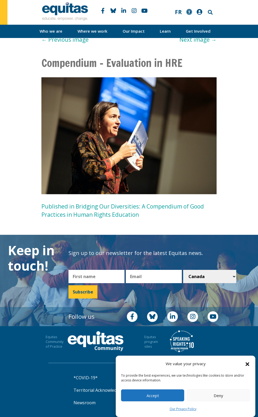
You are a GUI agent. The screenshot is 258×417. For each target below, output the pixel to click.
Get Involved (198, 31)
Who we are (51, 31)
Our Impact (134, 31)
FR (178, 12)
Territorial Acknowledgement (103, 390)
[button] (247, 364)
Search (210, 12)
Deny (218, 395)
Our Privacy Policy (183, 409)
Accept (153, 395)
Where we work (93, 31)
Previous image (65, 39)
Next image (198, 39)
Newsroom (85, 403)
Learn (165, 31)
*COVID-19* (86, 378)
